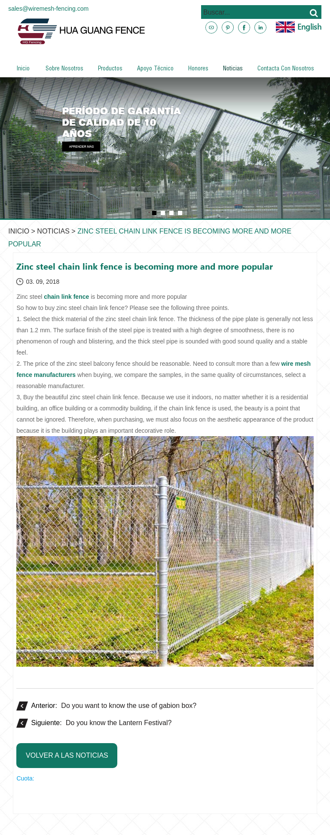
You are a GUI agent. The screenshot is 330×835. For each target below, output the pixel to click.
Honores (198, 69)
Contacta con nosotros (285, 69)
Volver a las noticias (67, 755)
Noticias (233, 69)
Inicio (23, 69)
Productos (110, 69)
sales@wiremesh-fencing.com (48, 8)
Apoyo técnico (155, 69)
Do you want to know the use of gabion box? (128, 705)
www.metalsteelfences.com (274, 57)
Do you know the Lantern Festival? (118, 722)
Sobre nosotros (64, 69)
